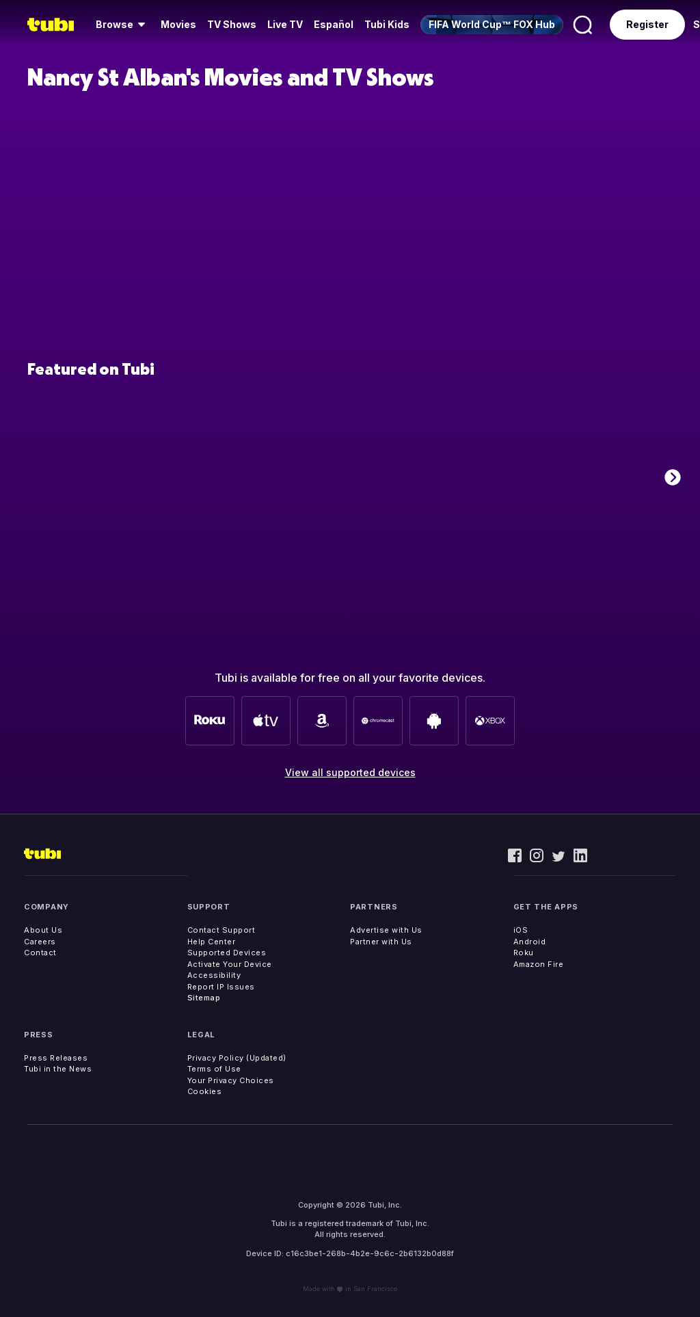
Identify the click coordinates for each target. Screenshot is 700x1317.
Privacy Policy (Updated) (236, 1058)
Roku (523, 952)
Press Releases (56, 1058)
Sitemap (204, 997)
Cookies (204, 1091)
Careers (40, 941)
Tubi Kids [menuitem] (386, 24)
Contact (40, 952)
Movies (178, 24)
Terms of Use (214, 1069)
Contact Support (221, 930)
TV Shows (231, 24)
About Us (43, 930)
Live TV (285, 24)
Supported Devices (227, 952)
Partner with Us (381, 941)
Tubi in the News (58, 1069)
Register (647, 24)
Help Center (211, 941)
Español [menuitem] (333, 24)
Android (529, 941)
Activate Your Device (229, 964)
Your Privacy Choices (230, 1080)
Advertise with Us (386, 930)
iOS (520, 930)
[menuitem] (123, 24)
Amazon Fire (538, 964)
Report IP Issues (221, 987)
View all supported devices (350, 772)
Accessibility (214, 975)
